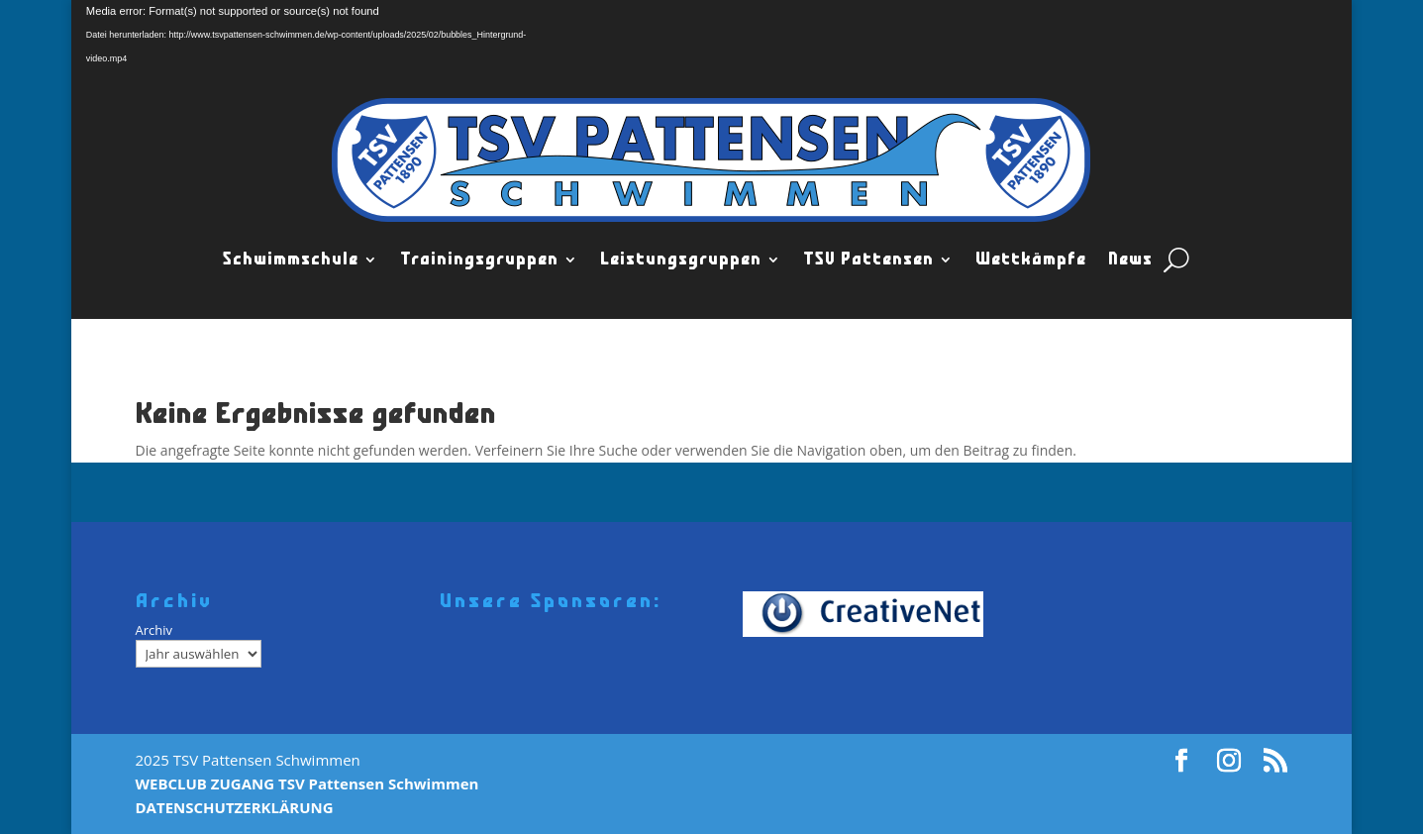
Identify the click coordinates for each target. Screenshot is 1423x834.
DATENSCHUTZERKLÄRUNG (235, 807)
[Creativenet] (870, 614)
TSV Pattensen (868, 259)
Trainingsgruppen (479, 259)
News (1130, 259)
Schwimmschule (290, 259)
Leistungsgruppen (681, 259)
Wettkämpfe (1030, 259)
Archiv (154, 630)
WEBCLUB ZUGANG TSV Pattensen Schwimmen (307, 783)
